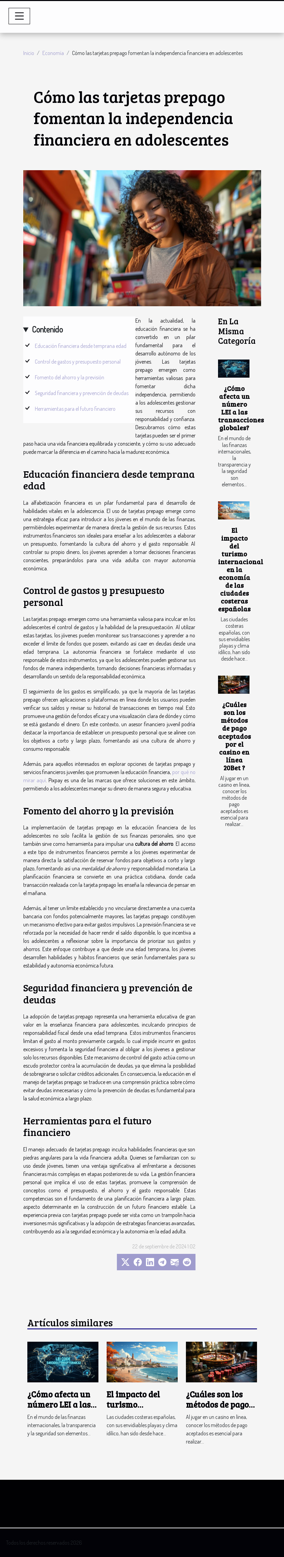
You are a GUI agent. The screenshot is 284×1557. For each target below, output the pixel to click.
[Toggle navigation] (19, 16)
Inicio (28, 53)
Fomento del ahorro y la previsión (69, 377)
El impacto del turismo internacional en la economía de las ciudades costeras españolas (240, 569)
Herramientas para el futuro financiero (75, 408)
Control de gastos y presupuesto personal (78, 361)
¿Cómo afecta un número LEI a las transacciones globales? (241, 408)
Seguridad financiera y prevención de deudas (82, 393)
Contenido (47, 329)
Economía (53, 53)
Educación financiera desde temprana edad (80, 345)
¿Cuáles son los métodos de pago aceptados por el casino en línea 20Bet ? (234, 736)
